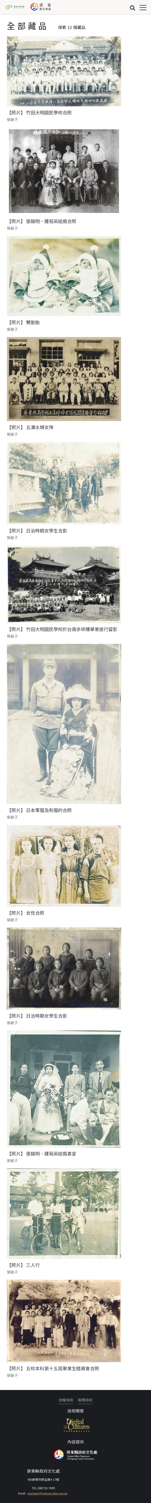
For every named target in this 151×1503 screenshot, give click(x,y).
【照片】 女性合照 (25, 913)
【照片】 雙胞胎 (23, 322)
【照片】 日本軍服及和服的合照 (39, 810)
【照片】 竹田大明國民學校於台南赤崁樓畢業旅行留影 (62, 629)
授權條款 (66, 1400)
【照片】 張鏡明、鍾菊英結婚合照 (41, 221)
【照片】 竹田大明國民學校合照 (39, 112)
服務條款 (85, 1400)
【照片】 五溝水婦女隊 (30, 427)
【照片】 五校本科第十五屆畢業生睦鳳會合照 (53, 1368)
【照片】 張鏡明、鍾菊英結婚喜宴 (41, 1153)
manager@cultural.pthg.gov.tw (47, 1493)
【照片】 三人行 (23, 1265)
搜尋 (132, 7)
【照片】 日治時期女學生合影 (37, 530)
